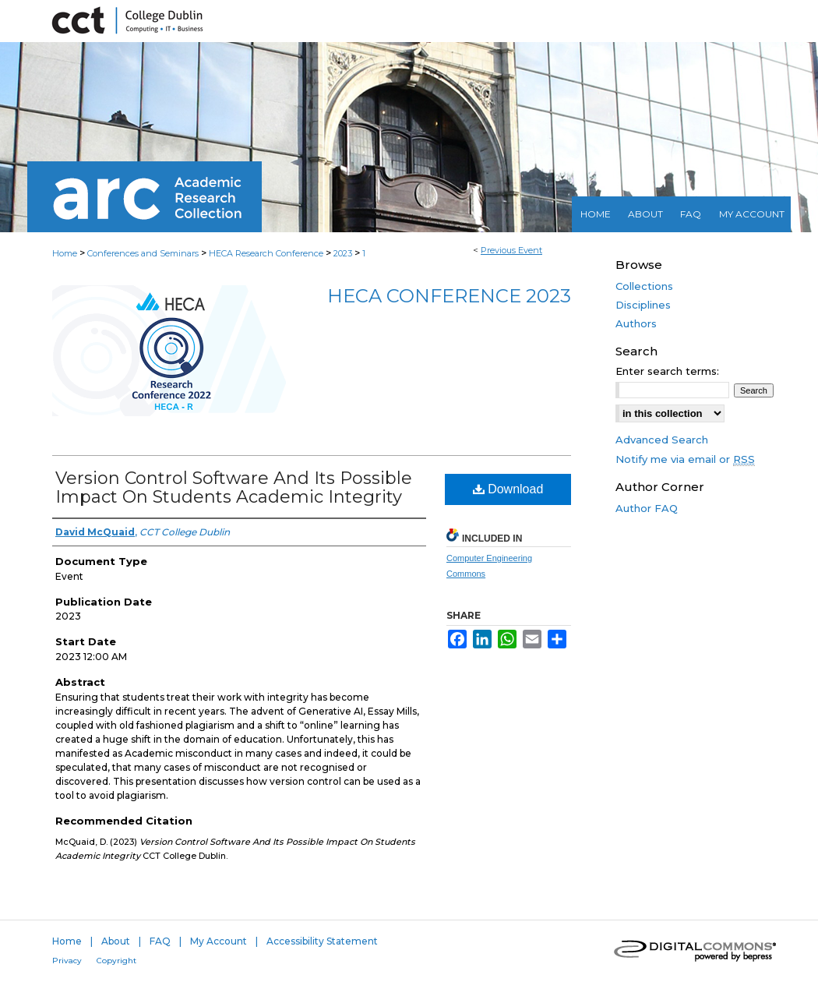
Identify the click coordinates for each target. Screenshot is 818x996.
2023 (343, 253)
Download (508, 489)
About (115, 941)
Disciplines (643, 304)
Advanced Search (661, 439)
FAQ (160, 941)
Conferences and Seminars (144, 253)
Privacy (67, 960)
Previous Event (511, 250)
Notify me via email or (685, 459)
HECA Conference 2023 (449, 295)
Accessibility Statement (322, 941)
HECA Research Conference (267, 253)
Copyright (116, 960)
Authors (636, 323)
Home (64, 253)
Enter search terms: (667, 371)
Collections (644, 286)
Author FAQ (646, 508)
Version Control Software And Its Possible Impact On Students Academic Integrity (233, 487)
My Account (218, 941)
